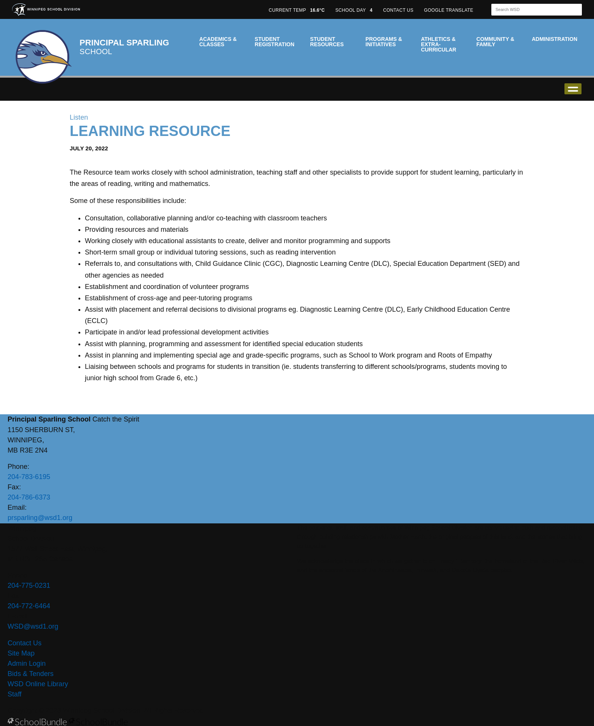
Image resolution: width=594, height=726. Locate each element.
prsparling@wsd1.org (40, 517)
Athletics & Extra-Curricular (438, 44)
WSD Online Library (38, 684)
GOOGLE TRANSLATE (449, 10)
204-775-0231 (29, 585)
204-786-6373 (29, 497)
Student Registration (274, 41)
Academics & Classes (218, 41)
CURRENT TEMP (297, 10)
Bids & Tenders (30, 674)
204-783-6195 (29, 477)
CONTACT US (398, 10)
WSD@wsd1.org (33, 626)
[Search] (530, 10)
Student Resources (327, 41)
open (572, 88)
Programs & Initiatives (384, 41)
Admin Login (27, 663)
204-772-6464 (29, 606)
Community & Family (495, 41)
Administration (554, 39)
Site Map (21, 653)
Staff (15, 694)
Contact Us (24, 643)
